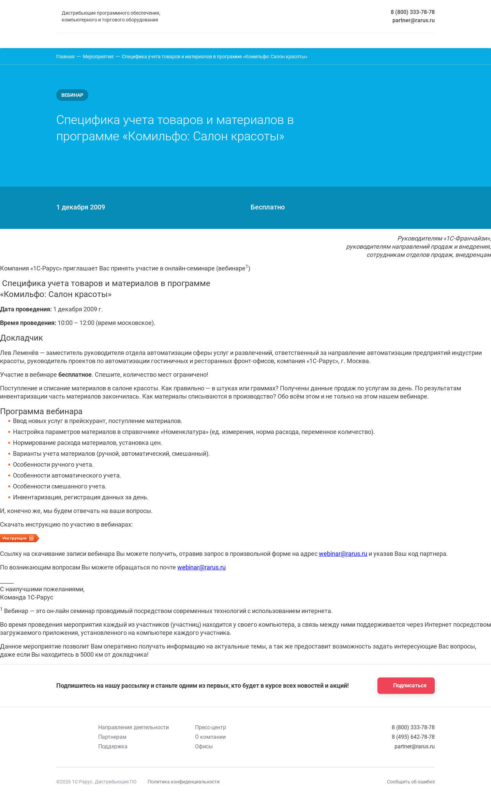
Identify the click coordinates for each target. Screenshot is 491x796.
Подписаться (404, 686)
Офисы (204, 746)
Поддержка (113, 746)
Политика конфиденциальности (184, 781)
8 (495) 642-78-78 (413, 737)
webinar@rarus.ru (343, 553)
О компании (210, 737)
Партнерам (112, 737)
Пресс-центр (210, 727)
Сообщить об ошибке (411, 781)
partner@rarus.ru (413, 20)
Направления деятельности (133, 727)
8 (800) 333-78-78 (413, 12)
